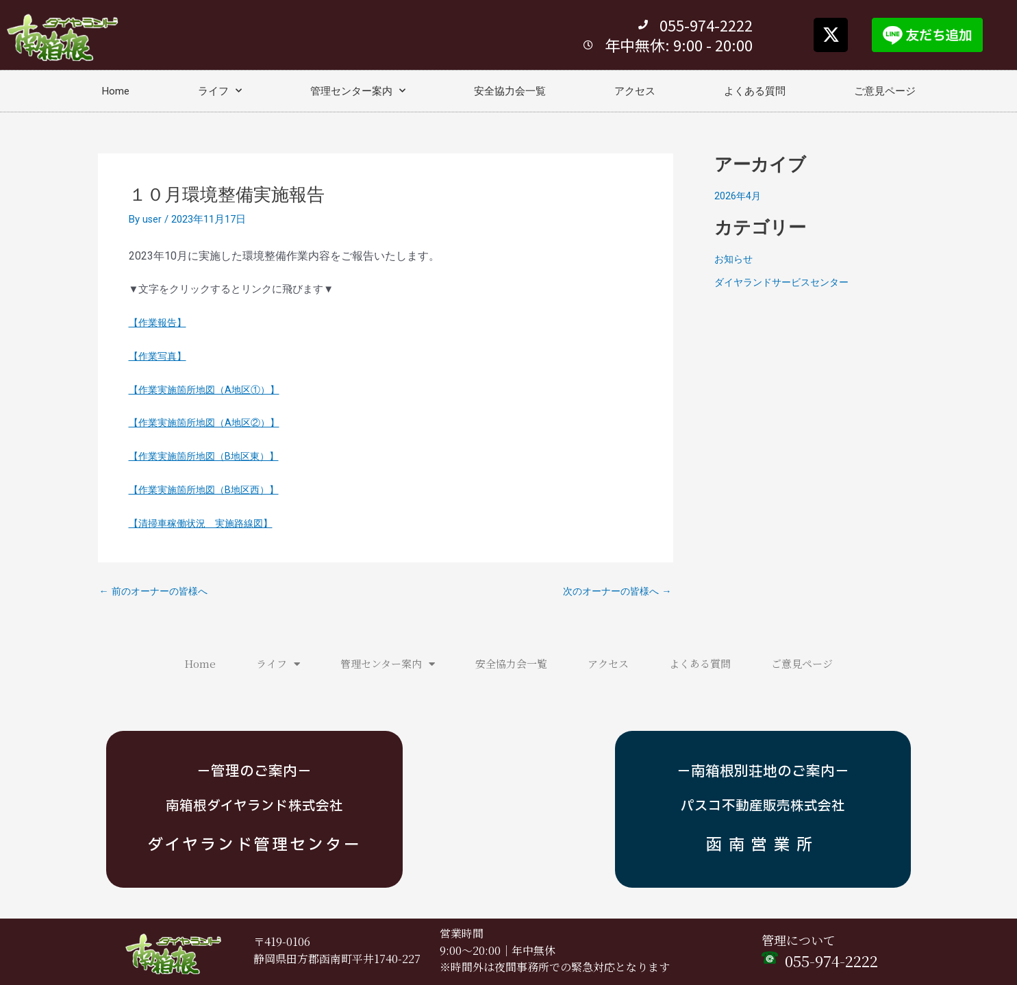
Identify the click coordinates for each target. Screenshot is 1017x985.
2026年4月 (738, 196)
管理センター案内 (357, 90)
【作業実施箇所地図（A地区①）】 (209, 390)
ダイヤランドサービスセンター (786, 282)
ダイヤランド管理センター (254, 843)
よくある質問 (755, 91)
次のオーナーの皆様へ (614, 591)
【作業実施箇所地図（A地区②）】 (209, 422)
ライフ (220, 90)
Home (115, 91)
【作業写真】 (159, 356)
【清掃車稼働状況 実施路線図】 (206, 523)
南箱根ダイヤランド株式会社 (254, 805)
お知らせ (734, 259)
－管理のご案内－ (254, 771)
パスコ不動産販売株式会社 (762, 805)
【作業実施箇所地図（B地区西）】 (209, 490)
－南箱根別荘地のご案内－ (762, 771)
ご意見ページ (885, 91)
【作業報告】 (159, 322)
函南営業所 (762, 843)
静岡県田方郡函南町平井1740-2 (330, 959)
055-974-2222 (831, 960)
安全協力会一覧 (510, 91)
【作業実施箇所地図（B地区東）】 (209, 456)
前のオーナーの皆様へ (157, 591)
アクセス (634, 91)
